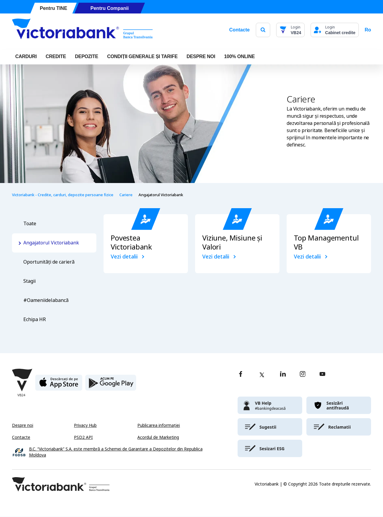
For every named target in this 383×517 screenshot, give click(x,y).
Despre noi (22, 425)
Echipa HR (34, 319)
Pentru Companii (109, 8)
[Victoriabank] (82, 30)
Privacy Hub (85, 425)
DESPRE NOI (201, 56)
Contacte (239, 29)
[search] (263, 30)
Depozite (86, 56)
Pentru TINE (53, 8)
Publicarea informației (158, 425)
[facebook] (241, 375)
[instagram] (303, 375)
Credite (56, 56)
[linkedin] (283, 375)
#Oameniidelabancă (46, 300)
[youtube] (322, 375)
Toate (29, 223)
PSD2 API (83, 437)
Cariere (126, 195)
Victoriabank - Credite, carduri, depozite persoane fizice (62, 195)
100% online (239, 56)
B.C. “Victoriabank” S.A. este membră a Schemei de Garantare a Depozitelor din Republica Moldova (116, 452)
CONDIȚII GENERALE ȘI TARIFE (142, 56)
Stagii (29, 281)
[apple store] (58, 385)
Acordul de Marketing (158, 437)
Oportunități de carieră (49, 261)
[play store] (110, 385)
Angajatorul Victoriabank (51, 242)
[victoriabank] (270, 405)
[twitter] (261, 374)
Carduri (26, 56)
